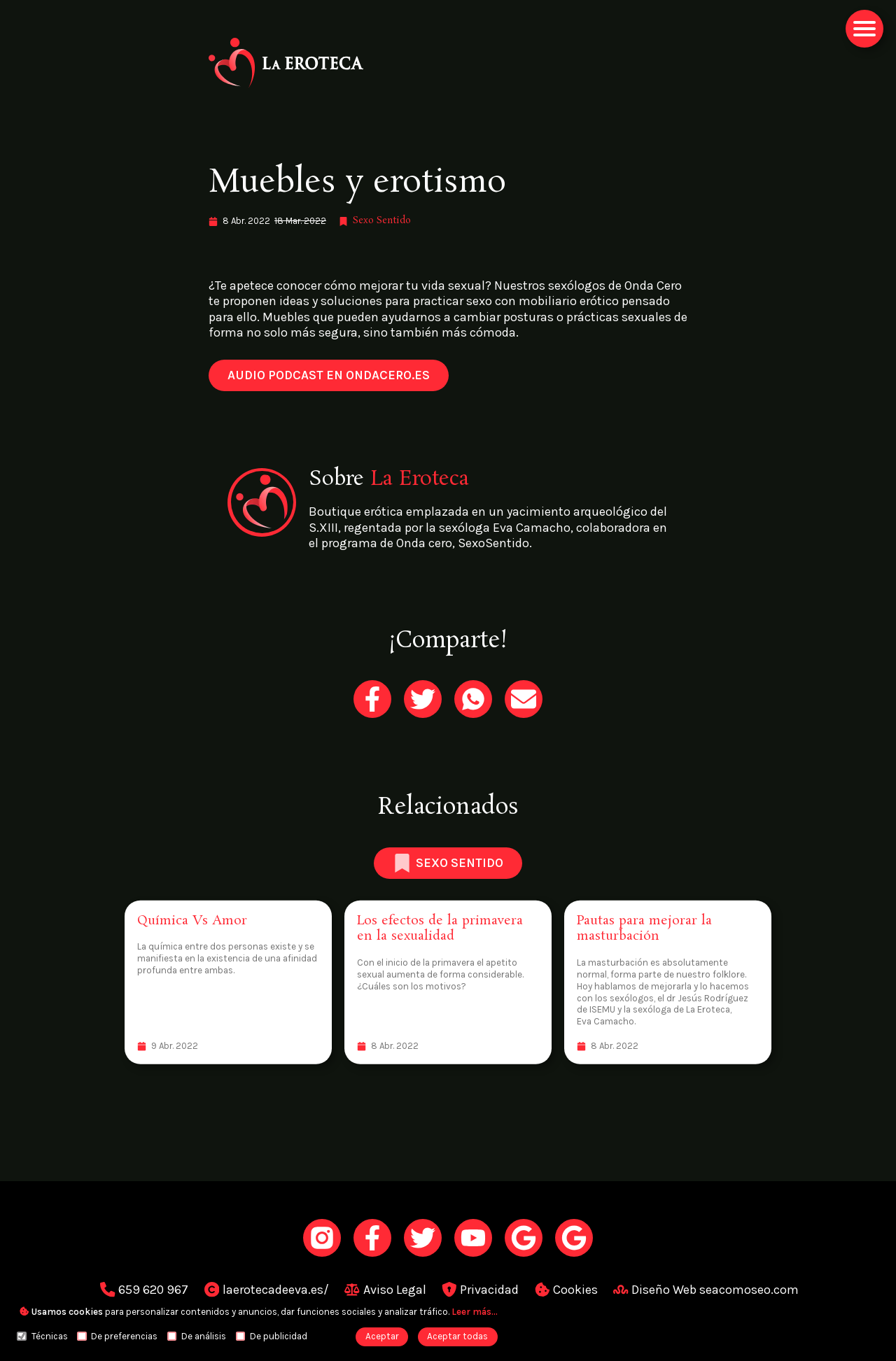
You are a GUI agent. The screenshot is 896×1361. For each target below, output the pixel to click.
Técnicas (42, 1336)
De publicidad (271, 1336)
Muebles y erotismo (357, 183)
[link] (448, 63)
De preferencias (117, 1336)
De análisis (196, 1336)
